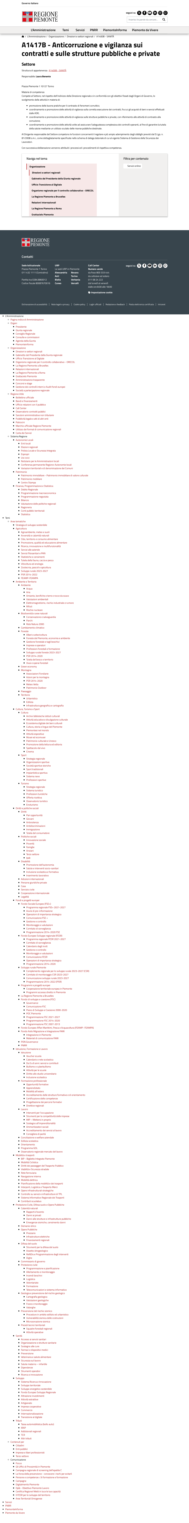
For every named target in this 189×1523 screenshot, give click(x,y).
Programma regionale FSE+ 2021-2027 (46, 910)
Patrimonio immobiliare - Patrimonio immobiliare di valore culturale (54, 476)
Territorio (25, 697)
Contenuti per (17, 1448)
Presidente (21, 327)
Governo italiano (30, 3)
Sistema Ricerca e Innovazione (36, 1387)
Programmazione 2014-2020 (41, 967)
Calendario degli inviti (37, 949)
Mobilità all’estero (35, 1095)
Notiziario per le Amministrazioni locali (40, 462)
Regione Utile (17, 394)
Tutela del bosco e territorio (39, 661)
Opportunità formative (37, 1088)
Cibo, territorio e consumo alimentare (39, 540)
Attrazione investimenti (32, 1401)
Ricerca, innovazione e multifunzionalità (41, 547)
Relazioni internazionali (44, 202)
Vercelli (75, 283)
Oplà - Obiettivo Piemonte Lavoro (32, 1494)
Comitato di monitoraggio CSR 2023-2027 (47, 978)
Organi (14, 323)
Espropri (25, 455)
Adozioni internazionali (32, 882)
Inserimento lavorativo (37, 878)
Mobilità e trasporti (25, 1159)
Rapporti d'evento (35, 1216)
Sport (23, 757)
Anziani (30, 853)
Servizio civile (27, 893)
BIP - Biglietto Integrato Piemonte (38, 1163)
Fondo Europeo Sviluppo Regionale (38, 1398)
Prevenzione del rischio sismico (36, 1316)
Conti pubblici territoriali (33, 512)
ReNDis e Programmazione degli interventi (47, 1259)
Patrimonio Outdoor (36, 690)
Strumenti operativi (30, 1377)
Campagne (21, 1487)
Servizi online (134, 166)
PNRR (94, 30)
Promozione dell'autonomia (40, 868)
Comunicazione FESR (36, 960)
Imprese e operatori (35, 647)
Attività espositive (35, 736)
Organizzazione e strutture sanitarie (38, 1348)
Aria (28, 594)
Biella (58, 279)
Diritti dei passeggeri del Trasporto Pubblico (42, 1170)
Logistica (30, 1284)
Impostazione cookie (100, 292)
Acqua (29, 590)
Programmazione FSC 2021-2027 (43, 1021)
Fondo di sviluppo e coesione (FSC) (38, 1003)
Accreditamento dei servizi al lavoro (44, 1135)
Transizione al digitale (31, 1423)
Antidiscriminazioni (35, 828)
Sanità (19, 1341)
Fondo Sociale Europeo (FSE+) (36, 907)
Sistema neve (33, 779)
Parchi (29, 622)
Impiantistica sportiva (36, 775)
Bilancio (25, 501)
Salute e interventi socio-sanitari (42, 871)
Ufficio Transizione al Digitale (47, 184)
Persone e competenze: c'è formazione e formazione (42, 1483)
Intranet (161, 304)
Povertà (30, 846)
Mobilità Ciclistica (29, 1167)
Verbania (75, 279)
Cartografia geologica (36, 1302)
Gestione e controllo (36, 925)
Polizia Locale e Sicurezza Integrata (38, 451)
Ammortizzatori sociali (37, 1131)
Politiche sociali (28, 839)
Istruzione (26, 1056)
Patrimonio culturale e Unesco (41, 743)
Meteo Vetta (32, 686)
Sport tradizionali (34, 771)
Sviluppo (20, 1384)
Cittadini (20, 1451)
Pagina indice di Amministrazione (27, 319)
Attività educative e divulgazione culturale (47, 722)
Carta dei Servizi (24, 433)
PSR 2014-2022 (29, 576)
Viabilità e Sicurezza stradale (35, 1174)
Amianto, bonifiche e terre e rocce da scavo (47, 597)
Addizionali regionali (31, 1437)
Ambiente (26, 586)
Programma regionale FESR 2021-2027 (46, 942)
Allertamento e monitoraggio (40, 1277)
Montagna (26, 672)
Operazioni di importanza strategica (43, 917)
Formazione (32, 1291)
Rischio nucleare (34, 611)
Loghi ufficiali (95, 304)
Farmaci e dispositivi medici (34, 1355)
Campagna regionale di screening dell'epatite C (39, 1476)
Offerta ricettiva (34, 800)
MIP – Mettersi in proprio (38, 1124)
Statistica (25, 515)
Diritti (24, 814)
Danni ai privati (33, 1220)
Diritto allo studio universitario (41, 1078)
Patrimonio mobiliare (31, 480)
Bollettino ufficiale (25, 398)
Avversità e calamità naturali (35, 537)
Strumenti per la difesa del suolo (42, 1252)
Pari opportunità (34, 818)
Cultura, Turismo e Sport (28, 711)
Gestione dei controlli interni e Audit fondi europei (40, 387)
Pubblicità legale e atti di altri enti (32, 419)
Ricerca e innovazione (32, 1380)
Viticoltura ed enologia (32, 565)
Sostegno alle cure (30, 1352)
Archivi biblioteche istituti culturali (43, 718)
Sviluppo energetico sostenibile (36, 1394)
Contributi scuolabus (31, 1206)
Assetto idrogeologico (37, 1256)
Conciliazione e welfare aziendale (37, 1142)
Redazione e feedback (115, 304)
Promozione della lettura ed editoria (44, 747)
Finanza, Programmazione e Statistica (34, 487)
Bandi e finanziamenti (26, 401)
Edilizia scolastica (29, 1145)
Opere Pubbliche (29, 1234)
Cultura (24, 715)
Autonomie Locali (24, 441)
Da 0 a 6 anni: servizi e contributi (42, 1067)
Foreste (25, 633)
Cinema (30, 754)
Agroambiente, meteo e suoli (35, 533)
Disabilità (25, 864)
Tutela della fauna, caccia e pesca (37, 562)
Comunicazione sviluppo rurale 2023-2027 (47, 981)
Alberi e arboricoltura (36, 636)
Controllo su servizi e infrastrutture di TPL (41, 1199)
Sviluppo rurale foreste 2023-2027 (43, 654)
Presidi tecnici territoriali (33, 1330)
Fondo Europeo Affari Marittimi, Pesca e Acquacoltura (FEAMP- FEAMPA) (57, 1031)
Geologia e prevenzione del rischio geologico (43, 1298)
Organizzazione (37, 166)
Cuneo (58, 283)
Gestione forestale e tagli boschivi (42, 643)
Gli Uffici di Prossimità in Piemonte (33, 1473)
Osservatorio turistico (37, 804)
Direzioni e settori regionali (46, 172)
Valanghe (30, 1312)
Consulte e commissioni (27, 337)
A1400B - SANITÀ (57, 70)
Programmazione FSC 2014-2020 (43, 1024)
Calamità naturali (29, 1213)
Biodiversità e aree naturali (34, 615)
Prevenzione (27, 1359)
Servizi (80, 30)
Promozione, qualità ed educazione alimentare (44, 544)
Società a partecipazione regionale (33, 391)
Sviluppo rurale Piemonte (33, 971)
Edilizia (29, 704)
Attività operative (34, 1337)
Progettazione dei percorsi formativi (44, 1106)
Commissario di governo (33, 1266)
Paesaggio (26, 693)
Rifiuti (29, 608)
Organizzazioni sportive (37, 764)
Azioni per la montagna (37, 679)
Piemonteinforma (24, 344)
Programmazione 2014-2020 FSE (43, 935)
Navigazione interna (31, 1181)
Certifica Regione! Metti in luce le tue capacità (38, 1498)
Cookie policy (79, 304)
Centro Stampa (28, 483)
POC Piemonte (33, 1017)
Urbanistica (31, 700)
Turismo (25, 786)
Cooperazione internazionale (35, 896)
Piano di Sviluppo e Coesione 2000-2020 (46, 1014)
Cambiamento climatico (32, 629)
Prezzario (31, 1238)
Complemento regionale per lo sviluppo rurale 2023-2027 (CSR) (57, 974)
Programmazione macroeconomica (38, 494)
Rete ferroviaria (28, 1177)
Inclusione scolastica (36, 1081)
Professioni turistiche (36, 796)
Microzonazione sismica (38, 1327)
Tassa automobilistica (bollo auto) (37, 1430)
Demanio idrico (28, 1231)
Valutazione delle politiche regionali (38, 505)
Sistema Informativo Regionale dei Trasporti (42, 1202)
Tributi (19, 1426)
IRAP (23, 1433)
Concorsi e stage (24, 384)
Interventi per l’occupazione (40, 1117)
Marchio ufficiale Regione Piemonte (33, 426)
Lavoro (24, 1113)
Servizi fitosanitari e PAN (33, 554)
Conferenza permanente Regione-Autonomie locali (46, 465)
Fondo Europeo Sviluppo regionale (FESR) (41, 939)
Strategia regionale (35, 761)
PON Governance (29, 1046)
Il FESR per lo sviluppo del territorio (33, 1501)
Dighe (29, 1263)
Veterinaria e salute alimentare (36, 1362)
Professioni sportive (36, 782)
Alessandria (61, 272)
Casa (23, 889)
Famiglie (30, 850)
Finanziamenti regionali (37, 1245)
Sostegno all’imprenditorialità (40, 1127)
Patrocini (20, 423)
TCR (23, 1441)
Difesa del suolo (29, 1248)
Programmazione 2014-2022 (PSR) (44, 985)
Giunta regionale (24, 330)
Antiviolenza (32, 825)
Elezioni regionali (29, 448)
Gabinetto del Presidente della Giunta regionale (56, 178)
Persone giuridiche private (34, 885)
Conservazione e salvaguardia (41, 618)
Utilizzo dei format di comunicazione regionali (38, 430)
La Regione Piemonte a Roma (47, 208)
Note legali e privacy (60, 304)
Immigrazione (33, 832)
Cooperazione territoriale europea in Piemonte (49, 992)
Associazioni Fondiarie (37, 675)
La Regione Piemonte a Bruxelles (48, 196)
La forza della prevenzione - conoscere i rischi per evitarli (44, 1480)
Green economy (29, 668)
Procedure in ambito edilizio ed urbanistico (47, 1320)
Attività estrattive (29, 1405)
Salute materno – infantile (34, 1369)
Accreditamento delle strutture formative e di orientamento (55, 1099)
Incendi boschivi (34, 1280)
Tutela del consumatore (38, 836)
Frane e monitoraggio (37, 1309)
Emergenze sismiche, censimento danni (46, 1227)
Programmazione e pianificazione (42, 1273)
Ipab (28, 860)
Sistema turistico (34, 793)
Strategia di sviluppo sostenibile (31, 526)
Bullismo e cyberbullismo (38, 1070)
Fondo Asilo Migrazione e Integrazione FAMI (42, 1035)
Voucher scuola (33, 1060)
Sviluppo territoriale (30, 1391)
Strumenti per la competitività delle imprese (47, 1120)
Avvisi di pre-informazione (39, 914)
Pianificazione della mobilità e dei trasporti (42, 1188)
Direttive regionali (35, 1110)
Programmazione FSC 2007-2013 (43, 1028)
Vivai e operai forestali (37, 665)
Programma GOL (29, 1152)
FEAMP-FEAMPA (29, 579)
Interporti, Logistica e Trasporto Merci (39, 1191)
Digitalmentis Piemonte (27, 1490)
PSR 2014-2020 (34, 658)
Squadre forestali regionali (39, 1334)
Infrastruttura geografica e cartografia (45, 707)
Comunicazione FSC (36, 1010)
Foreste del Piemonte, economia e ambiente (48, 640)
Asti (57, 276)
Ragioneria (26, 508)
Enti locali (26, 444)
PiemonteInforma (115, 30)
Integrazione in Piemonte (38, 1038)
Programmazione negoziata (34, 497)
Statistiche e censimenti (33, 558)
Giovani (30, 821)
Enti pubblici (22, 1455)
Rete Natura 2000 (35, 626)
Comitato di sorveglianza (38, 932)
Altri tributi (26, 1444)
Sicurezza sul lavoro (31, 1366)
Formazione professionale (34, 1085)
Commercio (26, 1416)
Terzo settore (32, 857)
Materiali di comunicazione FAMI (42, 1042)
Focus (19, 1469)
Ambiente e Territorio (26, 583)
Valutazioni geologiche (37, 1305)
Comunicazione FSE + (37, 921)
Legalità (25, 900)
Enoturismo (32, 807)
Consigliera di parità (36, 1138)
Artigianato (26, 1409)
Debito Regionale (29, 490)
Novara (74, 272)
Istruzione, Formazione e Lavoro (32, 1053)
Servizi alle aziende (30, 551)
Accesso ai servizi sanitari (33, 1344)
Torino (74, 276)
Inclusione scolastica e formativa (42, 875)
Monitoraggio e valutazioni (39, 928)
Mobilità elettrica (29, 1184)
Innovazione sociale (36, 843)
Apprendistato (33, 1092)
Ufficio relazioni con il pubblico (31, 405)
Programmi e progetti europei (35, 989)
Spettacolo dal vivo (35, 750)
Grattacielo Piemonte (43, 214)
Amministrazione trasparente (30, 380)
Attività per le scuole (36, 1074)
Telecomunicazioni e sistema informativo (46, 1295)
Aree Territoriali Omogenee (29, 1505)
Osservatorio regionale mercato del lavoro (42, 1156)
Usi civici (25, 458)
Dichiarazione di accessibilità (34, 304)
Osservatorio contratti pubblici (31, 412)
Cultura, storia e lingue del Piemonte (44, 729)
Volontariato (32, 1288)
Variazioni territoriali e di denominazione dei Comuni (47, 469)
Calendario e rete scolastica (39, 1063)
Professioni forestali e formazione (43, 650)
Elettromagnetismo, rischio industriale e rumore (50, 604)
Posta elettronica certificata (141, 304)
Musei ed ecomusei (35, 739)
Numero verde (95, 269)
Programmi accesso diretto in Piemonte (46, 996)
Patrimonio (21, 473)
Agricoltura (21, 529)
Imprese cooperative (31, 1412)
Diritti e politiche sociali (27, 811)
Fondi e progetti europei (27, 903)
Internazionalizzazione (32, 1419)
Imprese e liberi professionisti (30, 1458)
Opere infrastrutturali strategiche (37, 1195)
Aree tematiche (18, 522)
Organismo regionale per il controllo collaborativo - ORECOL (63, 190)
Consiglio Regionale (25, 334)
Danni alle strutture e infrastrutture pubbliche (48, 1223)
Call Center (21, 408)
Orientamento (28, 1149)
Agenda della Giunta (26, 341)
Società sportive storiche (38, 768)
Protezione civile (29, 1270)
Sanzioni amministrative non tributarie (35, 416)
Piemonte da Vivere (145, 30)
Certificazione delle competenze (42, 1102)
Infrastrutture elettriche (38, 1241)
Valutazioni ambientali (37, 601)
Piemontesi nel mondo (37, 732)
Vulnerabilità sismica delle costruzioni (44, 1323)
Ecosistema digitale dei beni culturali (44, 725)
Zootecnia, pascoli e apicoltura (36, 569)
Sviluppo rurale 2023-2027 (34, 572)
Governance (32, 1006)
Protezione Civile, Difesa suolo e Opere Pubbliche (40, 1209)
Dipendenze (27, 1373)
